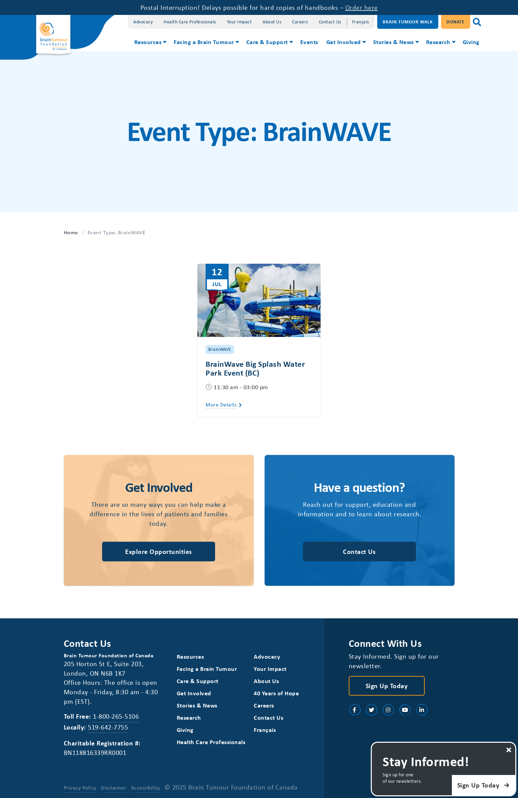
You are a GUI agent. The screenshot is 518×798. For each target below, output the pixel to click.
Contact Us (330, 21)
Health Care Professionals (190, 21)
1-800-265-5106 (116, 716)
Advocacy (143, 21)
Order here (361, 7)
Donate (455, 21)
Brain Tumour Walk (408, 21)
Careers (300, 21)
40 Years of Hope (276, 693)
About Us (272, 21)
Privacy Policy (80, 787)
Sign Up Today (387, 685)
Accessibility (145, 787)
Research (438, 42)
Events (309, 42)
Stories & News (393, 42)
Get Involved (343, 42)
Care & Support (267, 42)
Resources (148, 42)
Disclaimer (113, 787)
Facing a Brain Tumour (204, 42)
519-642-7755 (108, 727)
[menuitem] (150, 42)
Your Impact (239, 21)
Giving (471, 42)
